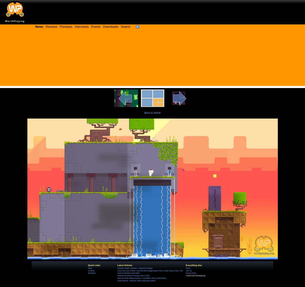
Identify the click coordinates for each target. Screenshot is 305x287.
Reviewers (92, 273)
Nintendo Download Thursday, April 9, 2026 (133, 276)
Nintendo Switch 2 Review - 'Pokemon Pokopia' (135, 268)
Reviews (52, 26)
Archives (91, 271)
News (90, 268)
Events (96, 26)
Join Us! (189, 271)
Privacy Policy (191, 273)
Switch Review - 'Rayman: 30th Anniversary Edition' (136, 281)
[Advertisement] (152, 58)
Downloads (110, 26)
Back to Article (152, 112)
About (188, 268)
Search (125, 26)
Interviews (82, 26)
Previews (66, 26)
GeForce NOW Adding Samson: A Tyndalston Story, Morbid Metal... (142, 278)
